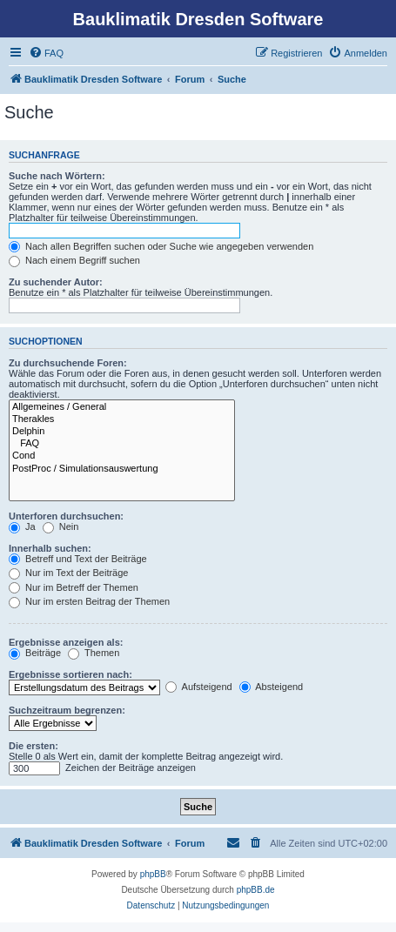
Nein (61, 526)
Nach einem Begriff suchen (74, 260)
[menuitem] (46, 53)
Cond (121, 456)
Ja (22, 526)
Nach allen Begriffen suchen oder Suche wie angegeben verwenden (161, 246)
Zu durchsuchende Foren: (68, 363)
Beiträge (35, 652)
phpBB (153, 874)
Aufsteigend (198, 686)
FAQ (121, 444)
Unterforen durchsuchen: (66, 516)
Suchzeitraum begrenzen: (67, 710)
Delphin (121, 432)
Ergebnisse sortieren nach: (70, 674)
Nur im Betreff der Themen (73, 587)
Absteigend (271, 686)
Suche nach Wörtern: (57, 176)
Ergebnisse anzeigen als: (66, 642)
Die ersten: (33, 746)
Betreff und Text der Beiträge (78, 558)
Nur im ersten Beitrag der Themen (89, 601)
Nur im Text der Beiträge (68, 572)
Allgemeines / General (121, 407)
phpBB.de (256, 890)
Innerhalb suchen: (50, 548)
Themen (93, 652)
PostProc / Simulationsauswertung (121, 469)
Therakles (121, 419)
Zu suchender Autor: (56, 282)
